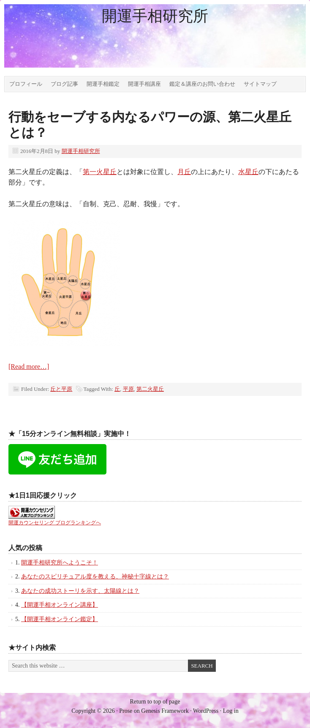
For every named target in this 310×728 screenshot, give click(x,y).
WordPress (205, 711)
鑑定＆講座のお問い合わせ (202, 84)
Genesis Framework (164, 711)
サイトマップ (260, 84)
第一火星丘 (100, 171)
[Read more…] (28, 366)
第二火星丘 (150, 389)
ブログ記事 (64, 84)
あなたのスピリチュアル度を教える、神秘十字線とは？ (95, 576)
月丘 (184, 171)
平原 (128, 389)
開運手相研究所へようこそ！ (59, 562)
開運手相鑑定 (103, 84)
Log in (231, 711)
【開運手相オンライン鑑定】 (59, 619)
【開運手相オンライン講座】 (59, 605)
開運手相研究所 (155, 16)
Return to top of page (155, 701)
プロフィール (25, 84)
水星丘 (248, 171)
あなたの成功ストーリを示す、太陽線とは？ (80, 591)
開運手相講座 (144, 84)
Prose (125, 711)
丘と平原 (61, 389)
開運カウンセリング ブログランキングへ (54, 523)
